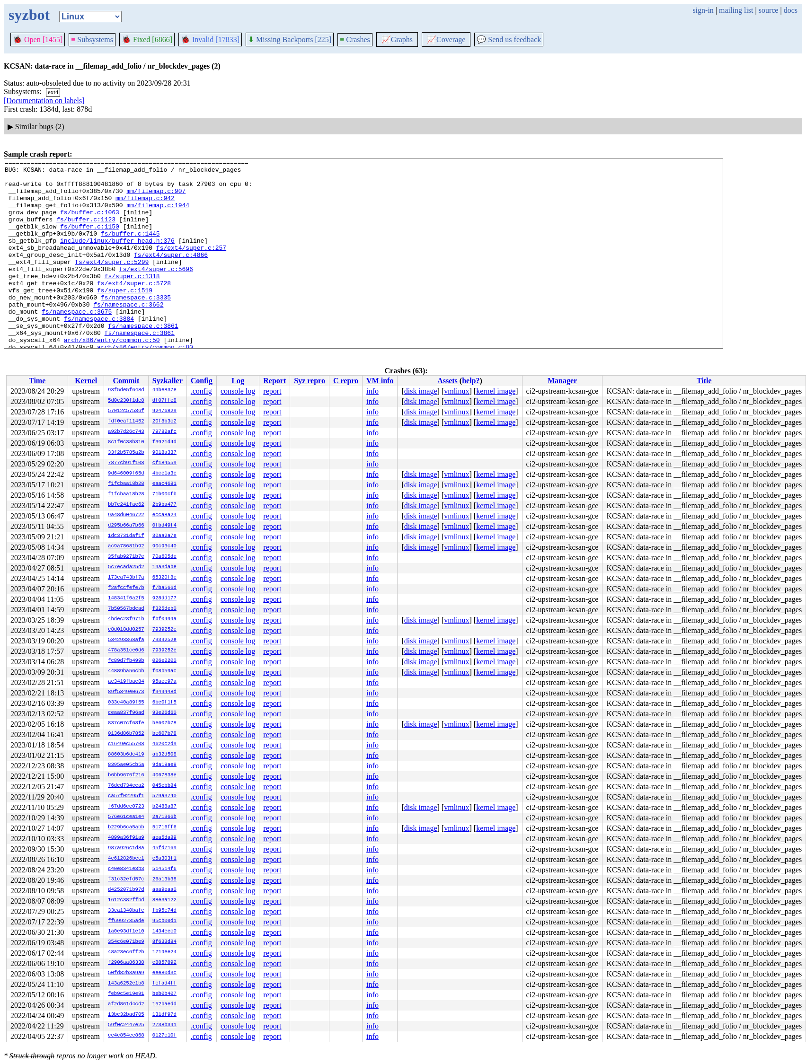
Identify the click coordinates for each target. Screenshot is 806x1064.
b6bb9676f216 (126, 775)
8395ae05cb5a (126, 765)
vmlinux (456, 391)
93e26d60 (164, 713)
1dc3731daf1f (126, 536)
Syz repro (309, 381)
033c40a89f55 (126, 702)
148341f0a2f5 (126, 598)
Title (704, 381)
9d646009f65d (126, 473)
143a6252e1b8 (126, 983)
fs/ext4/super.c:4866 (171, 274)
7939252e (164, 629)
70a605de (164, 557)
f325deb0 (164, 609)
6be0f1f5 (164, 702)
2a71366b (164, 817)
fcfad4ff (164, 983)
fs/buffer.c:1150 (89, 240)
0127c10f (164, 1035)
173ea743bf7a (126, 577)
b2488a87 (164, 806)
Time (37, 381)
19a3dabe (164, 567)
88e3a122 (164, 900)
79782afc (164, 432)
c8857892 (164, 962)
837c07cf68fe (126, 723)
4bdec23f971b (126, 619)
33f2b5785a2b (126, 452)
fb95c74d (164, 910)
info (372, 391)
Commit (126, 381)
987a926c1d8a (126, 848)
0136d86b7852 (126, 733)
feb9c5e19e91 (126, 994)
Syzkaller (167, 381)
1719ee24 (164, 952)
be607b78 (164, 723)
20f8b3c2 (164, 421)
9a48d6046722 (126, 515)
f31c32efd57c (126, 879)
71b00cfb (164, 494)
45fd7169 (164, 848)
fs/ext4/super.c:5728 (134, 308)
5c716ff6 (164, 827)
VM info (379, 381)
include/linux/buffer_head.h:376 (117, 257)
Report (274, 381)
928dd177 (164, 598)
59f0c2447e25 (126, 1025)
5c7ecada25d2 (126, 567)
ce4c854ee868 (126, 1035)
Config (202, 381)
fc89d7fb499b (126, 661)
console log (238, 391)
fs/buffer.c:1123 (85, 232)
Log (237, 381)
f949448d (164, 692)
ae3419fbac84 (126, 681)
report (272, 391)
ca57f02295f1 (126, 796)
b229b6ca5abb (126, 827)
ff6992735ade (126, 921)
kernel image (495, 391)
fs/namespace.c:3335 (136, 325)
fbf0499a (164, 619)
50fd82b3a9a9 (126, 973)
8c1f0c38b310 (126, 442)
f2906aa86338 (126, 962)
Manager (562, 381)
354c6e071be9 (126, 942)
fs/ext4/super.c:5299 (112, 283)
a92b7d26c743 (126, 432)
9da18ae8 (164, 765)
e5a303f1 (164, 858)
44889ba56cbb (126, 671)
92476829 (164, 411)
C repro (345, 381)
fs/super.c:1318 (132, 300)
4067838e (164, 775)
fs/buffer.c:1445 (130, 249)
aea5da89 (164, 838)
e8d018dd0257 (126, 629)
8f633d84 (164, 942)
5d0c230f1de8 (126, 400)
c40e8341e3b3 (126, 869)
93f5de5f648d (126, 390)
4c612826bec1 (126, 858)
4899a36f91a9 (126, 838)
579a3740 (164, 796)
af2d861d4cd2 (126, 1004)
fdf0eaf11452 (126, 421)
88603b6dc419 (126, 754)
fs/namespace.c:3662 (128, 334)
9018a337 (164, 452)
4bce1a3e (164, 473)
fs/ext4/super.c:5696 (156, 291)
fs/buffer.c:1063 (89, 223)
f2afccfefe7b (126, 588)
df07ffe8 (164, 400)
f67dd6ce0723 (126, 806)
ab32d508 (164, 754)
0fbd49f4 (164, 525)
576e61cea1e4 (126, 817)
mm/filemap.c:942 (145, 206)
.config (201, 391)
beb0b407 (164, 994)
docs (790, 10)
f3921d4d (164, 442)
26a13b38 (164, 879)
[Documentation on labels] (44, 101)
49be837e (164, 390)
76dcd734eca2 (126, 786)
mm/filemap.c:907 (156, 197)
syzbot (29, 14)
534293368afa (126, 640)
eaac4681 (164, 484)
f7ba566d (164, 588)
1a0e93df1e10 (126, 931)
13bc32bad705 (126, 1014)
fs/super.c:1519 (124, 317)
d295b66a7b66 (126, 525)
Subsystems (92, 39)
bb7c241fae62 (126, 504)
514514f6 (164, 869)
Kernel (86, 381)
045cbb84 (164, 786)
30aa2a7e (164, 536)
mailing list (736, 10)
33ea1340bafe (126, 910)
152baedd (164, 1004)
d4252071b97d (126, 890)
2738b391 (164, 1025)
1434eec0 (164, 931)
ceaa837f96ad (126, 713)
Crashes (355, 39)
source (769, 10)
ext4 (53, 92)
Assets (447, 381)
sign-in (702, 10)
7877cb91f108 (126, 463)
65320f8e (164, 577)
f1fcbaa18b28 (126, 484)
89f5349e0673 (126, 692)
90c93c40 (164, 546)
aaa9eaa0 (164, 890)
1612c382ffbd (126, 900)
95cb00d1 (164, 921)
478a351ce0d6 (126, 650)
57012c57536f (126, 411)
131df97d (164, 1014)
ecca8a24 (164, 515)
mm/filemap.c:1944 (157, 215)
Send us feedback (509, 39)
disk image (420, 391)
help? (470, 381)
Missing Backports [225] (289, 39)
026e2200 (164, 661)
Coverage (446, 39)
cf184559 (164, 463)
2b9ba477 (164, 504)
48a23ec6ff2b (126, 952)
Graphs (397, 39)
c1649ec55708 (126, 744)
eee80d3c (164, 973)
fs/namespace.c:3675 (77, 342)
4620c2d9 (164, 744)
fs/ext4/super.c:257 (191, 266)
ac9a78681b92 (126, 546)
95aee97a (164, 681)
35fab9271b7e (126, 557)
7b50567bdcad (126, 609)
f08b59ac (164, 671)
